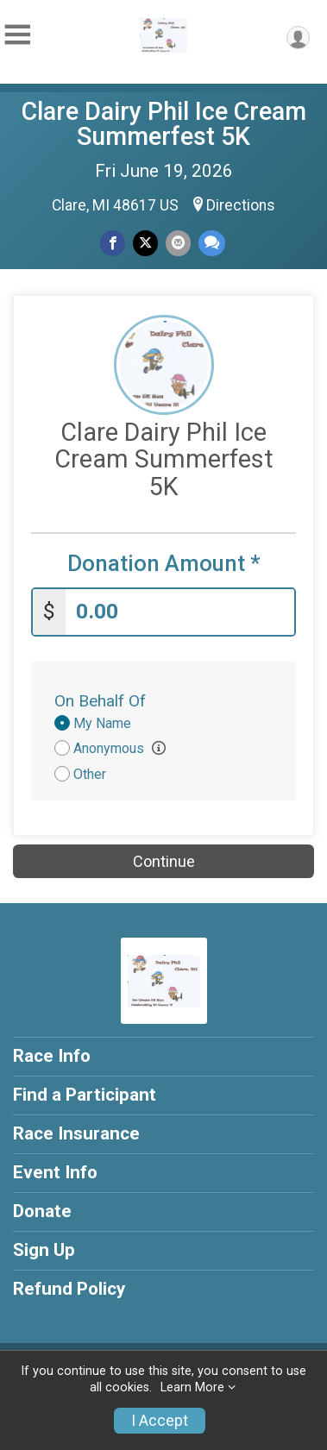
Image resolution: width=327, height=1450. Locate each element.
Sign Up (44, 1250)
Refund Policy (69, 1288)
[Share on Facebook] (112, 242)
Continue (164, 861)
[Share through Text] (211, 242)
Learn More (192, 1387)
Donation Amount (164, 563)
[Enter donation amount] (180, 612)
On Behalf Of (100, 701)
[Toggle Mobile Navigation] (17, 35)
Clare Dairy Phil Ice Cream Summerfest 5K (164, 124)
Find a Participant (84, 1094)
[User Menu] (298, 37)
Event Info (55, 1172)
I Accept (159, 1420)
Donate (42, 1211)
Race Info (52, 1055)
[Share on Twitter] (145, 242)
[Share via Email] (178, 242)
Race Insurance (76, 1133)
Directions (240, 205)
